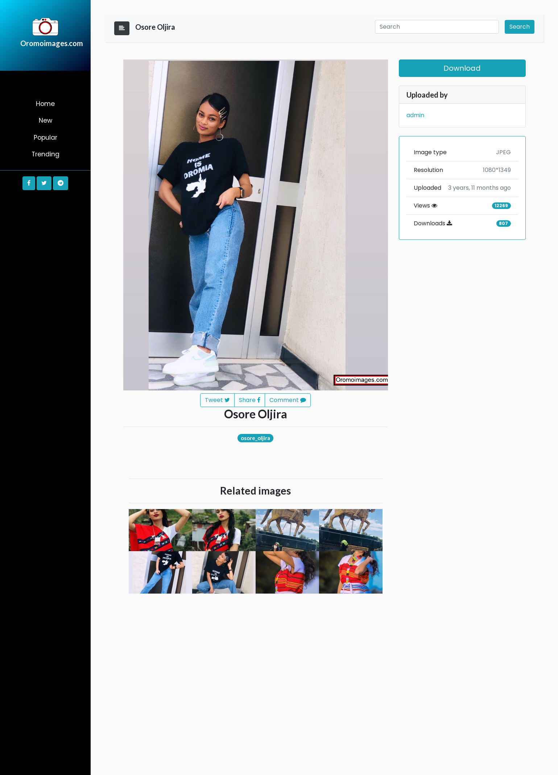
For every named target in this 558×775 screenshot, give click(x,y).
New (45, 120)
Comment (287, 400)
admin (415, 115)
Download (462, 68)
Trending (45, 154)
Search (519, 26)
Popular (45, 137)
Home (45, 103)
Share (249, 400)
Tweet (217, 400)
